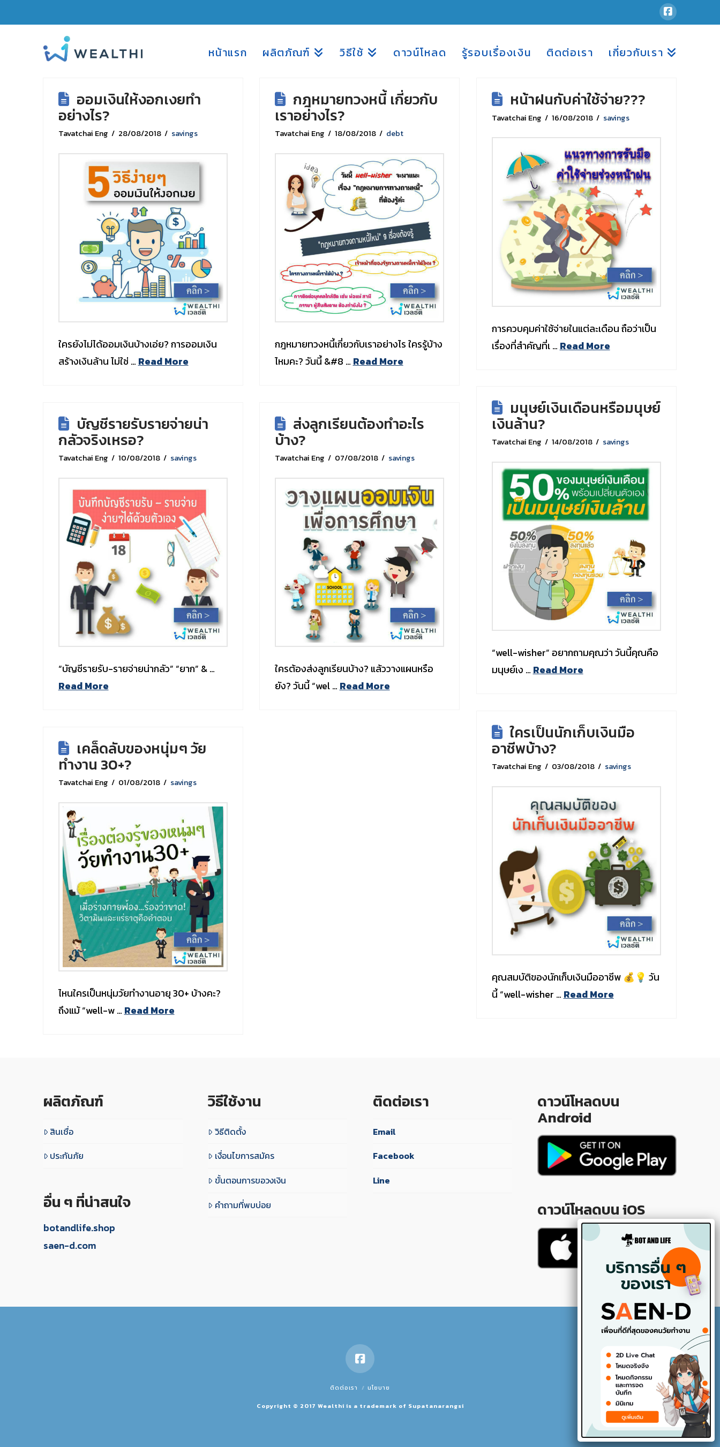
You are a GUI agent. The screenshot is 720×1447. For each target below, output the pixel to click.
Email (384, 1131)
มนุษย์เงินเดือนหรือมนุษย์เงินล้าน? (576, 415)
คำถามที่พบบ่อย (239, 1205)
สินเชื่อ (58, 1131)
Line (381, 1180)
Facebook (394, 1155)
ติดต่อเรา (344, 1387)
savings (184, 133)
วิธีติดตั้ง (227, 1131)
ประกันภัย (63, 1155)
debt (394, 133)
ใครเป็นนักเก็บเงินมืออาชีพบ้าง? (563, 740)
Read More (163, 361)
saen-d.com (69, 1245)
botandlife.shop (79, 1227)
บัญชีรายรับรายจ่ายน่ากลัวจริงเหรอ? (133, 431)
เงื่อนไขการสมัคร (241, 1155)
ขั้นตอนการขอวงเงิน (247, 1180)
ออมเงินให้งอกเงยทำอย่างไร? (129, 107)
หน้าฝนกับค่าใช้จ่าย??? (578, 99)
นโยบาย (379, 1387)
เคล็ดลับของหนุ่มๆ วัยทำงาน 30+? (132, 756)
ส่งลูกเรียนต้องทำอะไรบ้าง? (349, 431)
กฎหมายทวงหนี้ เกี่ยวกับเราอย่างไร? (356, 107)
